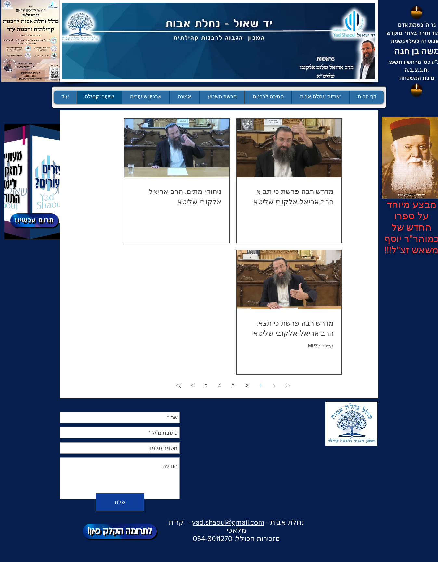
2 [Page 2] (246, 385)
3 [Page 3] (233, 385)
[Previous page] (274, 386)
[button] (221, 97)
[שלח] (120, 502)
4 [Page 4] (219, 385)
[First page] (287, 386)
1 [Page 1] (260, 385)
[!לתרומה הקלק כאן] (120, 531)
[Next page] (192, 386)
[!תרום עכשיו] (34, 220)
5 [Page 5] (205, 385)
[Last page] (178, 386)
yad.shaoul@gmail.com (228, 522)
